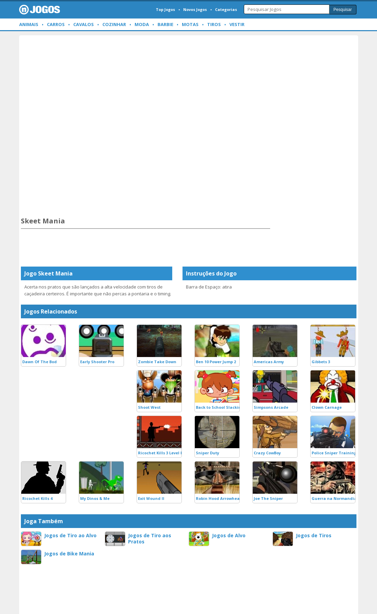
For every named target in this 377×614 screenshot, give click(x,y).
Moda (142, 24)
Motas (190, 24)
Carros (56, 24)
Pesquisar (343, 9)
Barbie (165, 24)
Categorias (226, 9)
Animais (28, 24)
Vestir (236, 24)
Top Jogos (165, 9)
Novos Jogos (195, 9)
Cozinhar (114, 24)
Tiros (214, 24)
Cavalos (83, 24)
